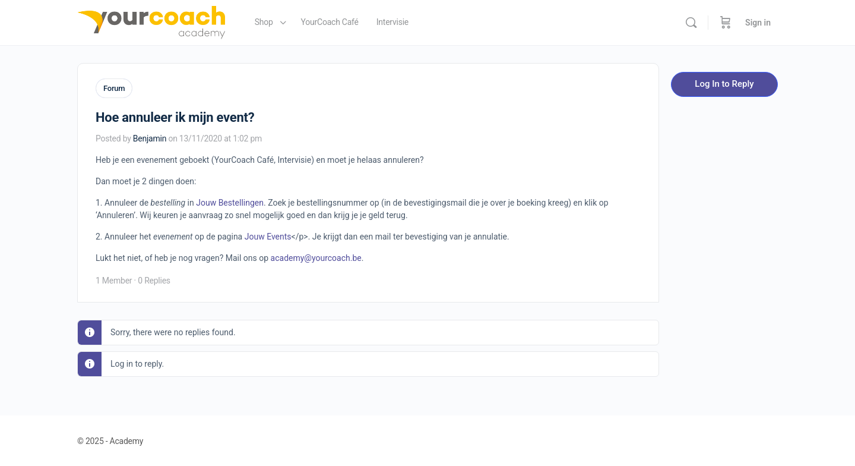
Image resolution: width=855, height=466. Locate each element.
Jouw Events (268, 235)
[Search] (691, 22)
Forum (114, 88)
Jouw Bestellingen (230, 201)
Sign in (758, 22)
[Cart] (725, 22)
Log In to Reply (724, 83)
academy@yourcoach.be (316, 257)
